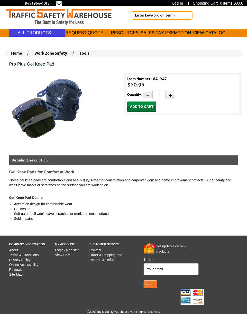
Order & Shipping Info (106, 255)
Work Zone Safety (51, 53)
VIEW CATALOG (209, 32)
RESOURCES (125, 32)
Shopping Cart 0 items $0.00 (217, 3)
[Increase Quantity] (170, 95)
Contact (95, 250)
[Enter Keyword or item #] (162, 15)
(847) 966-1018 (36, 3)
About (13, 250)
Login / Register (67, 250)
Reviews (15, 270)
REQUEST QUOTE (84, 32)
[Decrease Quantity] (148, 95)
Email (149, 259)
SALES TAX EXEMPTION (166, 32)
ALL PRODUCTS (37, 32)
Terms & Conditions (24, 255)
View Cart (62, 255)
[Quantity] (159, 95)
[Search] (187, 15)
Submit (150, 284)
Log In (178, 3)
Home (16, 53)
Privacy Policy (19, 260)
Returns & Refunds (104, 260)
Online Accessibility (23, 265)
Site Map (16, 274)
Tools (84, 53)
